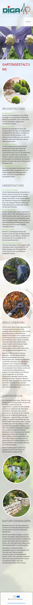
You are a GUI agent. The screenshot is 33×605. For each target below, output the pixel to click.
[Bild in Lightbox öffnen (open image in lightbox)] (16, 91)
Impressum (22, 603)
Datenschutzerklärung (13, 603)
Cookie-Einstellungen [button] (15, 599)
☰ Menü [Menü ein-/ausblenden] (28, 21)
